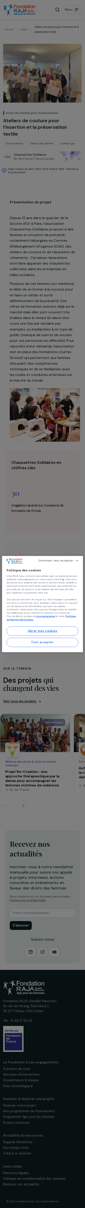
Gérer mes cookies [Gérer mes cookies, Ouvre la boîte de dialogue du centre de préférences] (42, 631)
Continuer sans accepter (56, 560)
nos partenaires (45, 616)
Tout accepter (42, 642)
